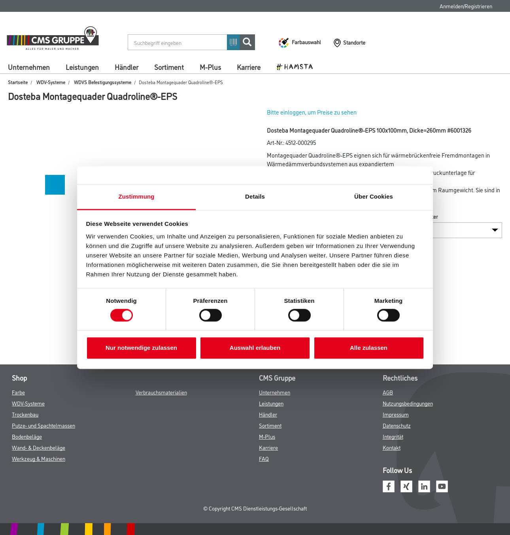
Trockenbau (25, 414)
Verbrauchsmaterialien (161, 392)
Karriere (249, 66)
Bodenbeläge (27, 436)
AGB (388, 392)
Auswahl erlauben (255, 348)
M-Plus (210, 66)
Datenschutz (397, 425)
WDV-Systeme (50, 82)
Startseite (18, 82)
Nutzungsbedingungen (408, 403)
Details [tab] (255, 196)
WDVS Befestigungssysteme (102, 82)
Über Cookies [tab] (373, 196)
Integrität (393, 436)
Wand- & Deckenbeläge (38, 447)
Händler (126, 66)
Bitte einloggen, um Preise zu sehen (312, 112)
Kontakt (391, 447)
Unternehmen (29, 66)
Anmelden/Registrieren (466, 5)
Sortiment (169, 66)
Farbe (18, 392)
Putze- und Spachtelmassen (43, 425)
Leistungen (82, 66)
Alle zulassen (368, 348)
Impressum (396, 414)
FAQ (264, 458)
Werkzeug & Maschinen (38, 458)
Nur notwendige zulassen (141, 348)
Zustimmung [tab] (137, 196)
